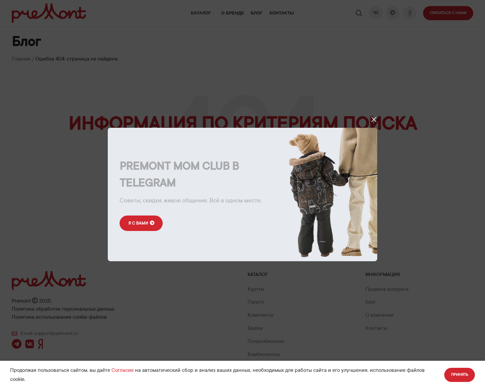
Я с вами (142, 223)
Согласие (122, 370)
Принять (459, 374)
